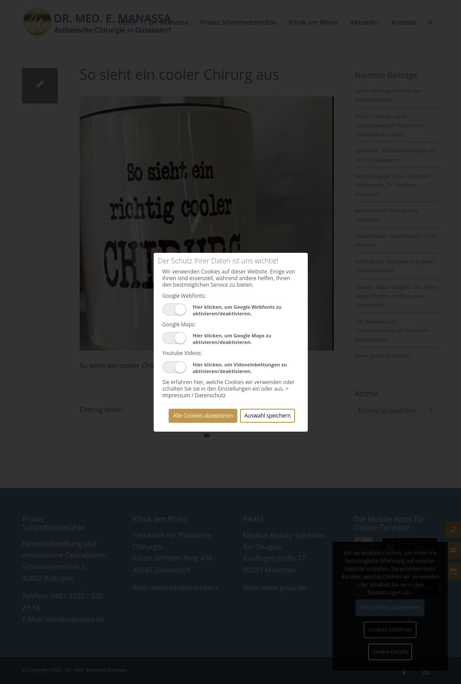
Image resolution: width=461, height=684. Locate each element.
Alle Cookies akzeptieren (203, 415)
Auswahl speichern (267, 415)
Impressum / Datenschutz (194, 395)
